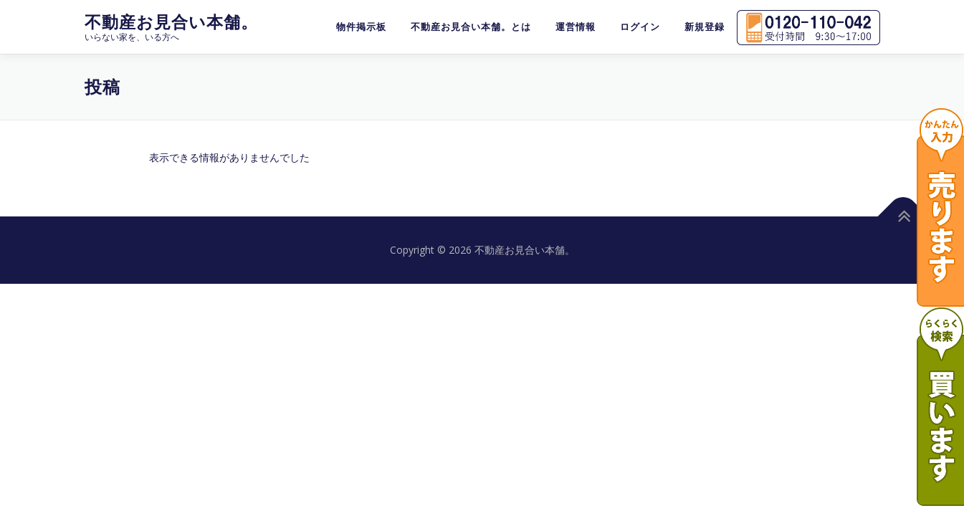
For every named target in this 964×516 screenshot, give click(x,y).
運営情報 (575, 27)
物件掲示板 (361, 27)
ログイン (640, 27)
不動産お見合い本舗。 (171, 22)
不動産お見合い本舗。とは (471, 27)
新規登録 (704, 27)
